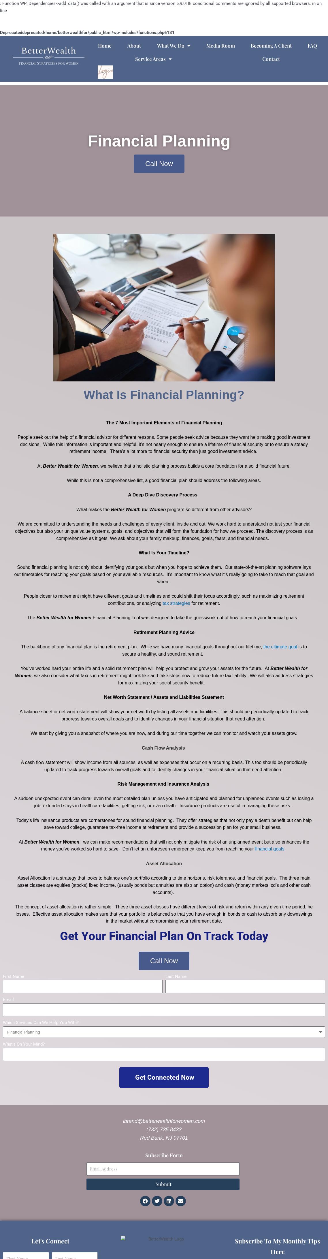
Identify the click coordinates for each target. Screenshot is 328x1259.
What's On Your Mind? (24, 1044)
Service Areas (153, 59)
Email (8, 999)
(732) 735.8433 (164, 1129)
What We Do (174, 45)
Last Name (175, 976)
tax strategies (176, 603)
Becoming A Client (271, 45)
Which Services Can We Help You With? (41, 1022)
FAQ (312, 45)
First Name (13, 976)
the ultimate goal (280, 646)
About (134, 45)
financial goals (269, 848)
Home (105, 45)
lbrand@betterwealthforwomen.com (164, 1121)
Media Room (220, 45)
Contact (271, 59)
